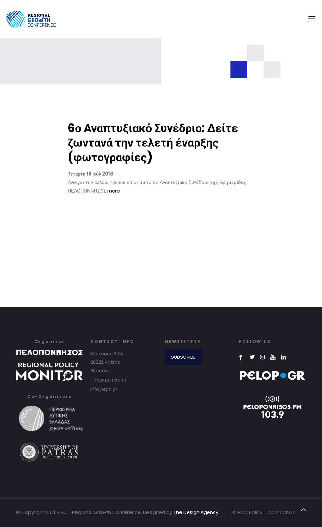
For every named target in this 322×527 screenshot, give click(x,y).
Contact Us (281, 512)
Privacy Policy (246, 512)
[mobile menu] (312, 19)
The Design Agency (195, 512)
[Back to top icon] (303, 509)
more (113, 195)
